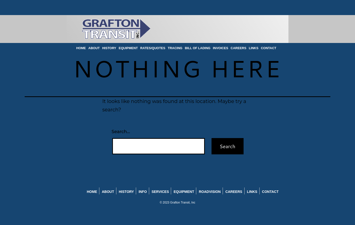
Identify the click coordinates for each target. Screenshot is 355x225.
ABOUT (94, 48)
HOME (81, 48)
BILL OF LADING (198, 48)
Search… (121, 131)
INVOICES (220, 48)
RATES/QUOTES (152, 48)
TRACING (175, 48)
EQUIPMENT (128, 48)
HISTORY (109, 48)
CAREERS (239, 48)
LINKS (253, 48)
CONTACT (268, 48)
